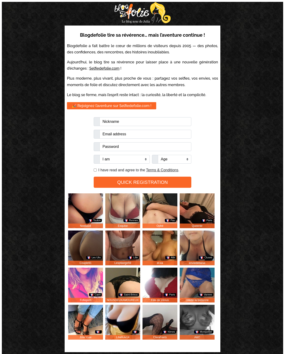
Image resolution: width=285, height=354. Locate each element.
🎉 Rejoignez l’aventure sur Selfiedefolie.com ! (111, 106)
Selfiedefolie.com (104, 68)
